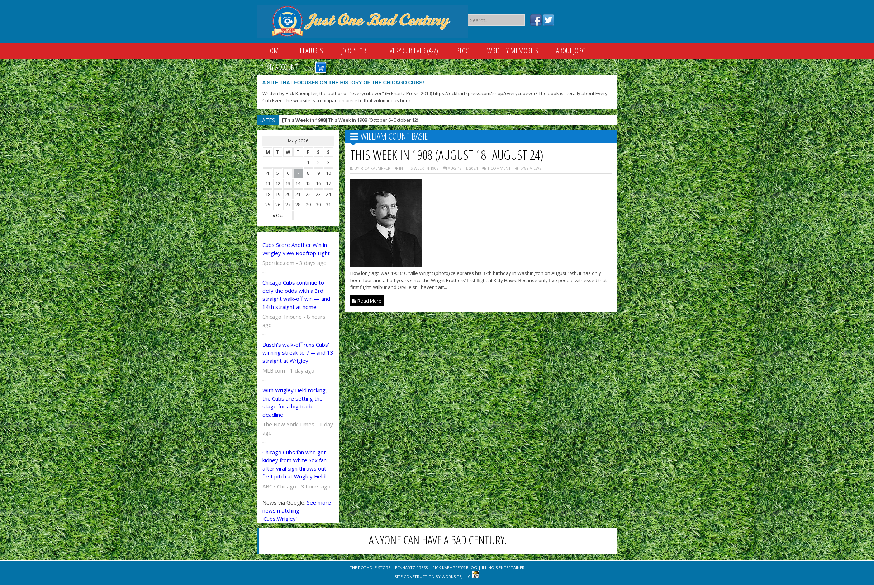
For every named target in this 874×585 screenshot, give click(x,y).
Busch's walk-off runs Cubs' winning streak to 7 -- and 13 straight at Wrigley (297, 352)
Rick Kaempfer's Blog (454, 567)
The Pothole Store (370, 567)
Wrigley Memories (512, 51)
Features (311, 51)
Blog (462, 51)
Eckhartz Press (411, 567)
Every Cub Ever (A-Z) (412, 51)
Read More (366, 301)
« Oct (277, 215)
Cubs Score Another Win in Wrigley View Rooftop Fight (296, 249)
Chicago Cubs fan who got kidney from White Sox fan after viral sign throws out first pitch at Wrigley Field (294, 464)
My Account (282, 67)
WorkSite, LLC (456, 576)
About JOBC (570, 51)
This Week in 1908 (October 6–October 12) (350, 120)
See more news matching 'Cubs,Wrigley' (296, 510)
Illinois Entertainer (503, 567)
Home (274, 51)
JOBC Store (355, 51)
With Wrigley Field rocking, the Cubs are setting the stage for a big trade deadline (294, 402)
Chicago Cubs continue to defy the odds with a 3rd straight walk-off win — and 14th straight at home (296, 294)
